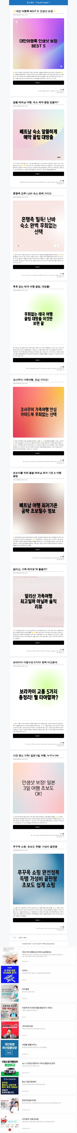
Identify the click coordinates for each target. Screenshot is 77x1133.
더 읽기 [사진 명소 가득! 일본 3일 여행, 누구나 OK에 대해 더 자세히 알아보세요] (37, 827)
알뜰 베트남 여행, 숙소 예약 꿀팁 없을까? (36, 102)
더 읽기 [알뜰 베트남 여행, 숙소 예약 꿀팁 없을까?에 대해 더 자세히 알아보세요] (37, 174)
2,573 (20, 937)
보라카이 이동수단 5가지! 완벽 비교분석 (35, 662)
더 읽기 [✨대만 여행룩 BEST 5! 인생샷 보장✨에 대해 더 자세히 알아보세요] (37, 82)
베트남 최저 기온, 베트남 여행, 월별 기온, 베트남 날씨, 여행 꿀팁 (49, 557)
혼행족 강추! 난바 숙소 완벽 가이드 (32, 193)
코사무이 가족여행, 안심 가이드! (30, 379)
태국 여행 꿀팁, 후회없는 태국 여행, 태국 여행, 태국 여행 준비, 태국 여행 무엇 (46, 368)
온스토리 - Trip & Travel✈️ (38, 3)
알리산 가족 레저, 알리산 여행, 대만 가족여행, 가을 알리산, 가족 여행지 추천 (46, 651)
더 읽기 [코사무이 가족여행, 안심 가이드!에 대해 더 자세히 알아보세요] (37, 453)
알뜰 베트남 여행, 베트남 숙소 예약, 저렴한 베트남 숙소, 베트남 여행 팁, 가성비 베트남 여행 (42, 182)
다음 (25, 937)
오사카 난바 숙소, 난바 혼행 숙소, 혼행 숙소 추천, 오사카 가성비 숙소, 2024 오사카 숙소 (43, 275)
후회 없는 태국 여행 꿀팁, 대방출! (31, 286)
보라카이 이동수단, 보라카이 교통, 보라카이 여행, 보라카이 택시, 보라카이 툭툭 (45, 744)
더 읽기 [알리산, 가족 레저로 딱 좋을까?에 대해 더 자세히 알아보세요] (37, 643)
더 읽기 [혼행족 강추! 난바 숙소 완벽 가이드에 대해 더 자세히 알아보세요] (37, 267)
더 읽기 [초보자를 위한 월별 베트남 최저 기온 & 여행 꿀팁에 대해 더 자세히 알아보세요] (37, 549)
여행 (63, 89)
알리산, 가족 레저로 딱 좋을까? (30, 569)
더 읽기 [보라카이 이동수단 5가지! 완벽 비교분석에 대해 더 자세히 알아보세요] (37, 736)
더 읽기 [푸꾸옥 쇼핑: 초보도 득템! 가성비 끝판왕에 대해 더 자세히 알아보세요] (37, 920)
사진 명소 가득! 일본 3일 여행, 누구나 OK (36, 755)
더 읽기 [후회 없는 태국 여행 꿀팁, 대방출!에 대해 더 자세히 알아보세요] (37, 360)
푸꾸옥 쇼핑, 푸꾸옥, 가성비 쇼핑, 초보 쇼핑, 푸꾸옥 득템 (51, 928)
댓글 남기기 (61, 92)
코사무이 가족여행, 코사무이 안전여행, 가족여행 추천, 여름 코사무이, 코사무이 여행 (44, 461)
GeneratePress (50, 943)
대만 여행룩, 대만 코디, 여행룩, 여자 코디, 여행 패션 (52, 91)
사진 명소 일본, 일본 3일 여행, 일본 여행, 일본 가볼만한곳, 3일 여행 (48, 835)
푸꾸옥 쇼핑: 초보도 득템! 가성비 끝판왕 (35, 846)
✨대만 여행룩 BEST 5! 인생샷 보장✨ (34, 11)
